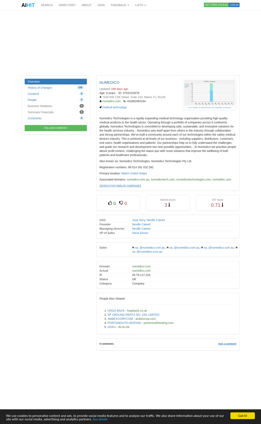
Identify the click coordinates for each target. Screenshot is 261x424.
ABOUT (87, 5)
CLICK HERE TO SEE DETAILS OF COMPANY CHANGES (209, 107)
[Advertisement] (130, 42)
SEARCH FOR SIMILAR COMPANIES (120, 185)
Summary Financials (56, 112)
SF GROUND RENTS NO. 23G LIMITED (133, 314)
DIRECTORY (67, 5)
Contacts (56, 93)
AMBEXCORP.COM (120, 318)
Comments (56, 118)
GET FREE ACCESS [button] (216, 4)
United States (138, 173)
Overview (34, 81)
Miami (125, 173)
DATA (101, 5)
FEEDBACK (120, 5)
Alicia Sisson (140, 233)
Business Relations (56, 106)
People (56, 100)
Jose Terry (138, 220)
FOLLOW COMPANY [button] (55, 128)
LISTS (140, 5)
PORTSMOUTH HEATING (124, 322)
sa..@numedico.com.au (150, 247)
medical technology (114, 107)
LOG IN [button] (234, 4)
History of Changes (56, 87)
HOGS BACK (116, 310)
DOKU (112, 327)
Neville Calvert (156, 220)
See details (100, 419)
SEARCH (47, 5)
